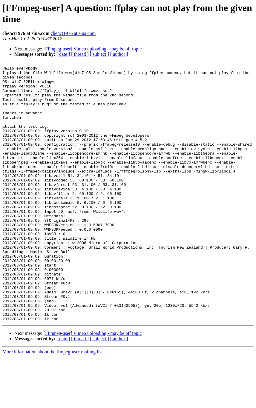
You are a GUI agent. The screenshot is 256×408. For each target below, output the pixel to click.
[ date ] (63, 54)
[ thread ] (80, 54)
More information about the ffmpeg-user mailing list (52, 402)
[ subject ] (99, 54)
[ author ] (119, 54)
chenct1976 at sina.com (73, 33)
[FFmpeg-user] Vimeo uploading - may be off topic (93, 48)
